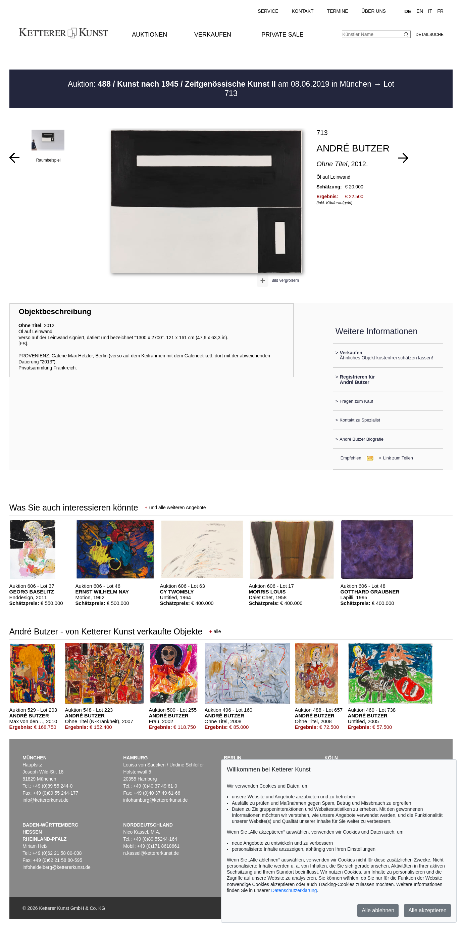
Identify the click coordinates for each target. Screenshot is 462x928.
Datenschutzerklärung (294, 890)
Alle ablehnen (378, 910)
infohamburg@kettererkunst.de (155, 800)
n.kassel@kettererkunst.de (151, 853)
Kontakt (303, 11)
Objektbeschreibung (55, 311)
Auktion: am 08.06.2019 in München (221, 84)
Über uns (374, 11)
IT (430, 11)
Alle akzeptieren (427, 910)
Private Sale (282, 34)
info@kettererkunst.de (45, 800)
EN (419, 11)
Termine (337, 11)
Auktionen (149, 34)
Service (268, 11)
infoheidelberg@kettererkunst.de (56, 867)
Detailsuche (430, 34)
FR (440, 11)
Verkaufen (212, 34)
